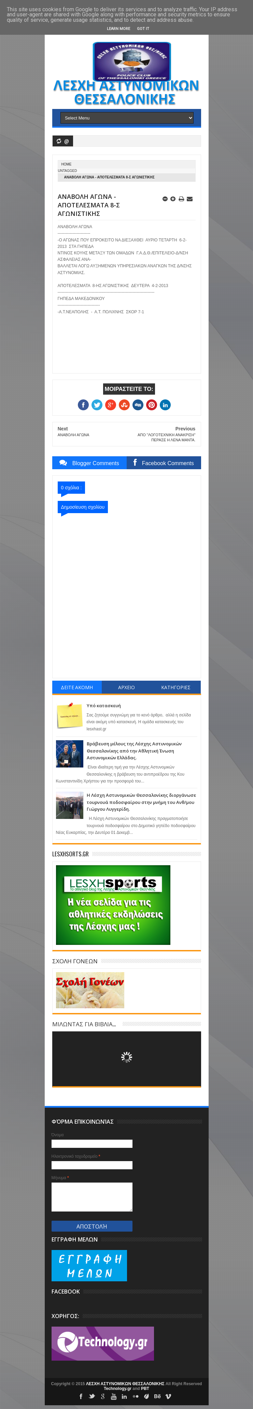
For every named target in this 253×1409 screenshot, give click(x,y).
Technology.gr (118, 1388)
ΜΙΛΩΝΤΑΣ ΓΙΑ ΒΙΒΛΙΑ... (84, 1023)
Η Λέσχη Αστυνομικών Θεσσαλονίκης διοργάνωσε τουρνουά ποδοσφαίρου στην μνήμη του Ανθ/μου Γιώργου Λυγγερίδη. (141, 802)
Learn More (118, 29)
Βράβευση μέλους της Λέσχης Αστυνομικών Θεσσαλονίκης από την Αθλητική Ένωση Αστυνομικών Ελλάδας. (134, 751)
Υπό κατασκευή (104, 705)
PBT (145, 1388)
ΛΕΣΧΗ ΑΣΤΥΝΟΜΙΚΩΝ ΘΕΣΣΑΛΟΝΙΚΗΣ (126, 1383)
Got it (143, 29)
